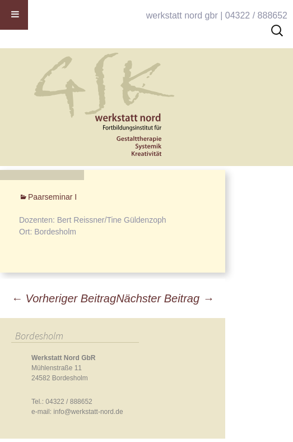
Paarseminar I (52, 196)
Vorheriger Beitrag (63, 298)
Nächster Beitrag (164, 298)
